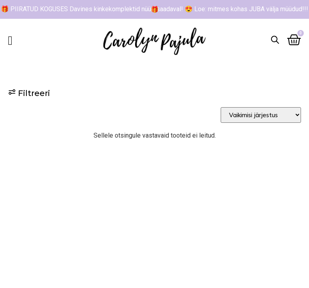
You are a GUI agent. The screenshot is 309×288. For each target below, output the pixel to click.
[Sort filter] (261, 115)
